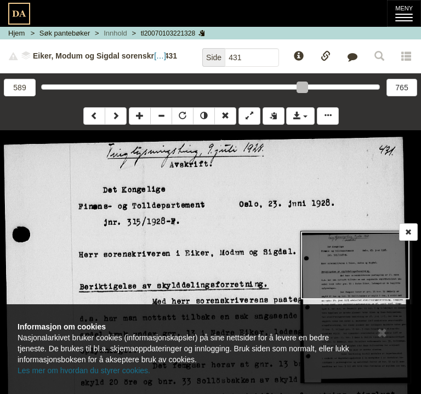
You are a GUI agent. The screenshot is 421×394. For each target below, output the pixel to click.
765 (401, 87)
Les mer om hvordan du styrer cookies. (84, 370)
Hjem (16, 33)
